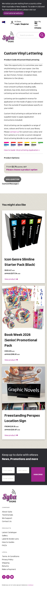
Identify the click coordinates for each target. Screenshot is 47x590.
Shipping (5, 563)
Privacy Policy (7, 559)
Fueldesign (30, 585)
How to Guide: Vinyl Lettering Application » (22, 150)
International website (13, 13)
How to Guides (8, 542)
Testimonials (7, 515)
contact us (14, 132)
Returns (5, 566)
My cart (37, 24)
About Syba (7, 511)
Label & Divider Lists (10, 539)
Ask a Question (12, 179)
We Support (7, 518)
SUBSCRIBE (38, 474)
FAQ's (4, 545)
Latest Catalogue (9, 532)
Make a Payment (9, 569)
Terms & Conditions (10, 556)
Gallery (5, 535)
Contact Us (7, 521)
